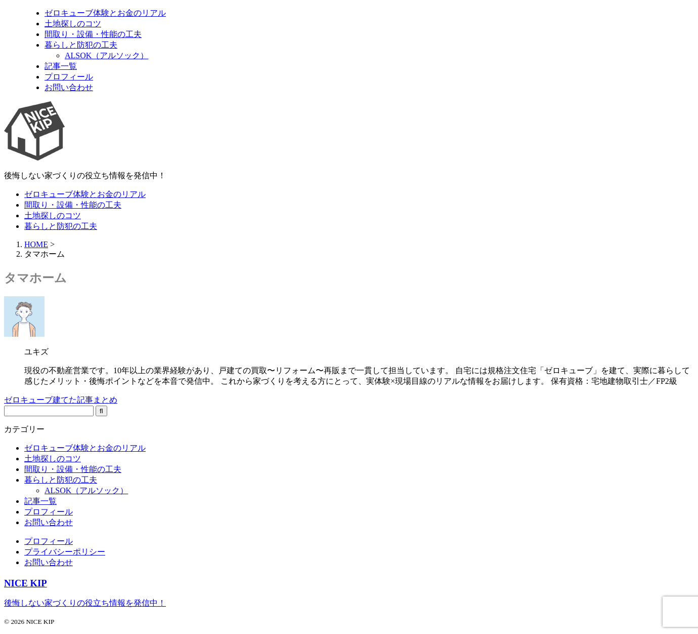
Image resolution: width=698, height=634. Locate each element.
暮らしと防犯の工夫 (60, 226)
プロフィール (48, 511)
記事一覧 (40, 501)
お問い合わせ (48, 522)
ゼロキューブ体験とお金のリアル (85, 194)
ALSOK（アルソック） (86, 490)
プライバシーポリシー (64, 551)
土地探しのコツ (52, 215)
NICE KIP (25, 583)
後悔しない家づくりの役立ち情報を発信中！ (85, 603)
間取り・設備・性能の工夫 (72, 205)
